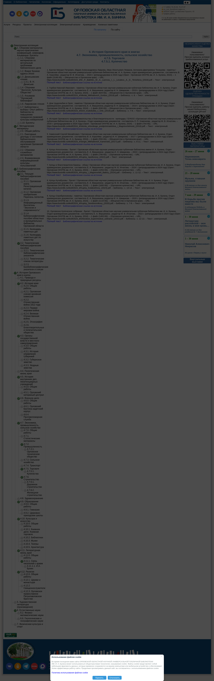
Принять (99, 678)
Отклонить (115, 678)
